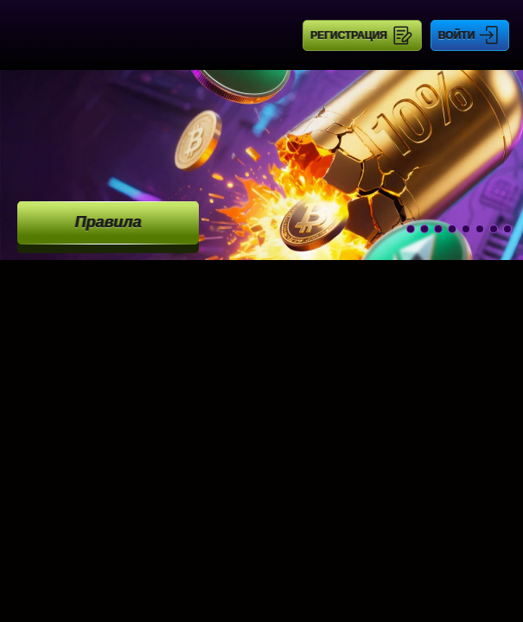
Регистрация (348, 35)
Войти (456, 35)
